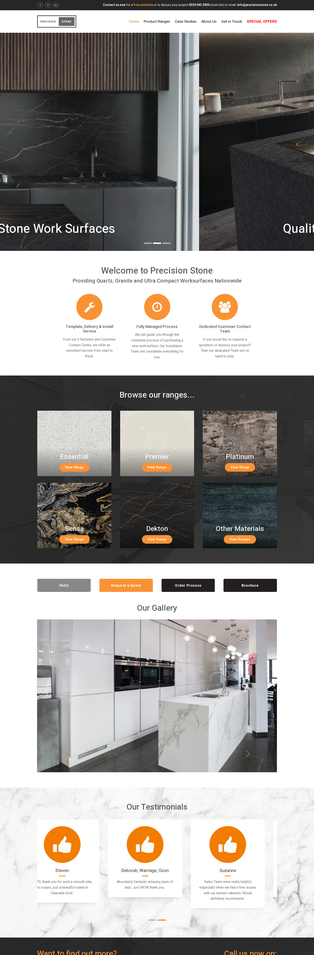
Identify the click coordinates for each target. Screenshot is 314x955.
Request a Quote (126, 585)
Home (134, 21)
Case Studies (185, 21)
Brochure (250, 585)
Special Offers (262, 21)
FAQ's (64, 585)
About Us (209, 21)
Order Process (188, 585)
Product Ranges (157, 21)
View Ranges (239, 539)
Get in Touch (231, 21)
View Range (74, 467)
